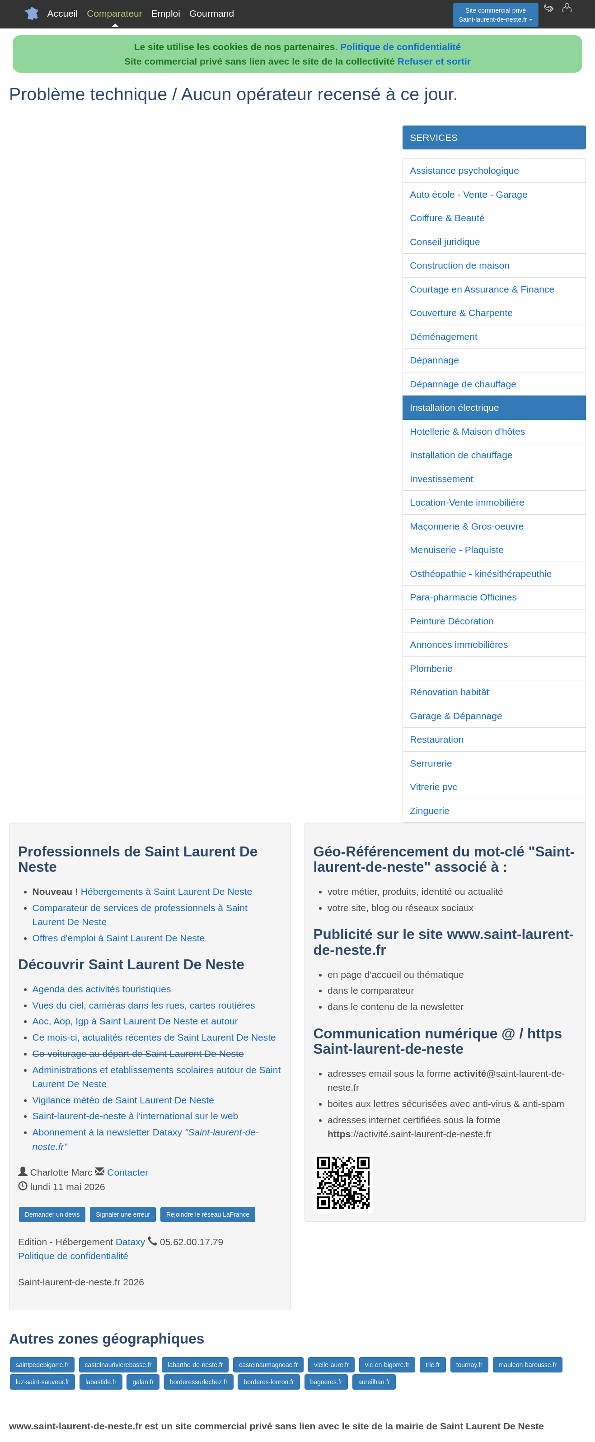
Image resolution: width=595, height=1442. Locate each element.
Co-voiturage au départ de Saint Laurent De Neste (138, 1053)
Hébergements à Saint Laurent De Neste (166, 891)
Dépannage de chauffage (463, 384)
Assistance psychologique (464, 170)
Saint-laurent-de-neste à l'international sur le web (136, 1116)
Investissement (441, 479)
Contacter (127, 1172)
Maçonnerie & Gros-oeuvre (467, 526)
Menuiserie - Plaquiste (457, 549)
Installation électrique (454, 407)
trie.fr (433, 1364)
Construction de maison (460, 265)
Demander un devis (52, 1214)
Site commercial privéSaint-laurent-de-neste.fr (496, 15)
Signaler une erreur (123, 1214)
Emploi (165, 13)
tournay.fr (469, 1364)
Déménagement (443, 336)
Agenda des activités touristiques (102, 989)
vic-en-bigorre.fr (387, 1364)
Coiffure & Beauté (447, 218)
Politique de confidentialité (400, 47)
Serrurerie (431, 763)
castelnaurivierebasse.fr (118, 1364)
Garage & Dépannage (456, 716)
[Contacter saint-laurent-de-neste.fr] (567, 13)
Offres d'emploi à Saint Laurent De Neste (119, 938)
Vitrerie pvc (433, 786)
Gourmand (211, 13)
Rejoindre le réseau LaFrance (207, 1214)
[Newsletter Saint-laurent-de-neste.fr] (548, 13)
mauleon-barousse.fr (528, 1364)
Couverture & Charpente (461, 312)
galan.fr (143, 1382)
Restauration (437, 739)
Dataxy (130, 1242)
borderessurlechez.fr (199, 1382)
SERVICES (434, 137)
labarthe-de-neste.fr (195, 1364)
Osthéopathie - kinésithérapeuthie (481, 573)
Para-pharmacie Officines (463, 597)
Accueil (62, 13)
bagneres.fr (326, 1382)
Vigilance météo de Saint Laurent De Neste (123, 1100)
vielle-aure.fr (331, 1364)
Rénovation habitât (449, 692)
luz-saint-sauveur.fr (42, 1382)
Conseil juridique (445, 242)
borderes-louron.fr (269, 1382)
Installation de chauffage (461, 455)
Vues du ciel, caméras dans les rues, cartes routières (144, 1005)
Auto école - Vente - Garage (468, 194)
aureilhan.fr (374, 1382)
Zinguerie (430, 810)
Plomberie (431, 668)
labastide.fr (100, 1382)
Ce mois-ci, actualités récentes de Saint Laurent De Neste (154, 1037)
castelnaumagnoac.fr (268, 1364)
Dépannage (434, 360)
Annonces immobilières (459, 644)
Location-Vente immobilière (467, 502)
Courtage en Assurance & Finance (482, 289)
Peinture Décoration (452, 621)
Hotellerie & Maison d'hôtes (467, 431)
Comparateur (114, 13)
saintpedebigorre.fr (42, 1364)
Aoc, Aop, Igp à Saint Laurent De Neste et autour (135, 1021)
